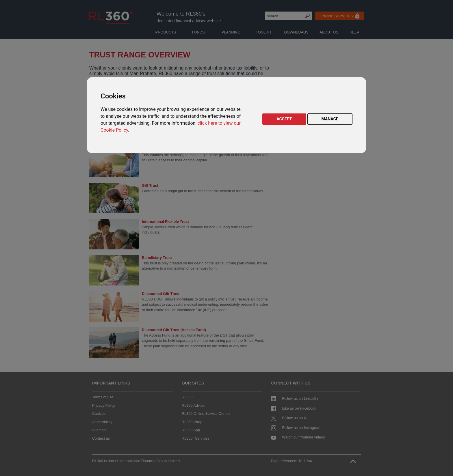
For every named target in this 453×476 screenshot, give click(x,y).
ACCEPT (284, 119)
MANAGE (330, 119)
